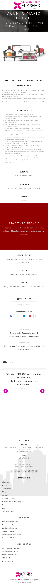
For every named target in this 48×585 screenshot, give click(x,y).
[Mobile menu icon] (4, 5)
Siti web (27, 305)
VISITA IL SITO (24, 299)
